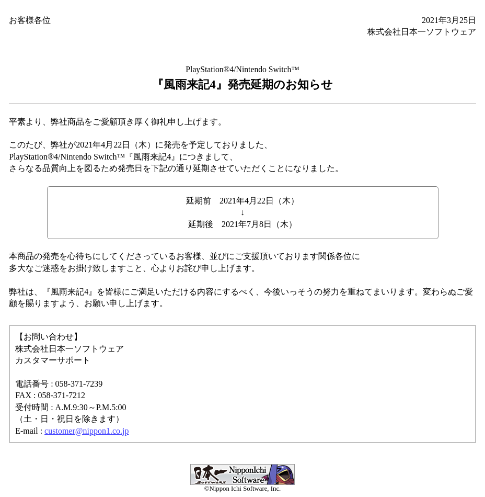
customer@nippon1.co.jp (86, 430)
